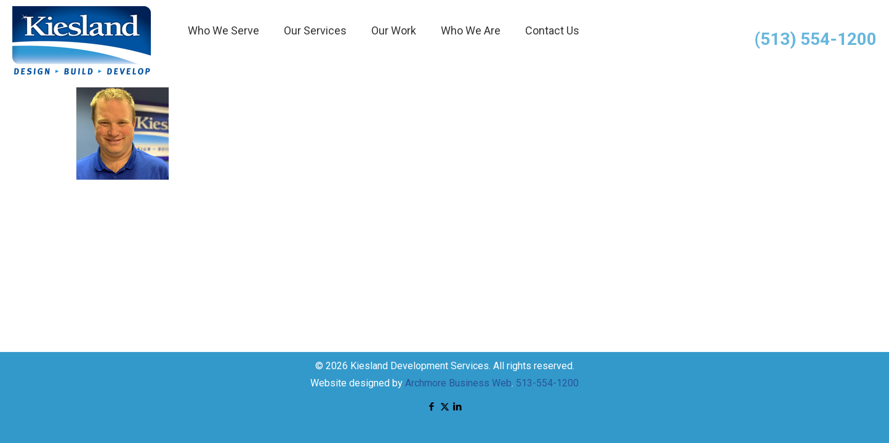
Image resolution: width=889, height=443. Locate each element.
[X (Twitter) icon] (444, 406)
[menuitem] (223, 61)
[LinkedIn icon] (457, 406)
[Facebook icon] (431, 406)
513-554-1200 (547, 383)
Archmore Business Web (458, 383)
